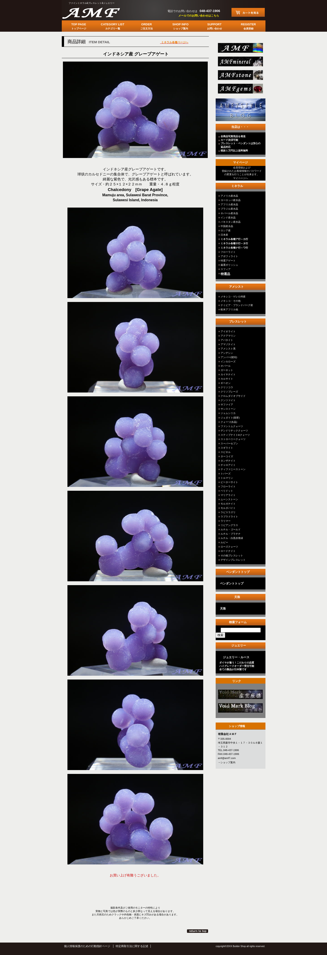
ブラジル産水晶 (229, 208)
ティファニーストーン (233, 469)
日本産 (224, 234)
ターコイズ (227, 456)
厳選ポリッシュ (229, 264)
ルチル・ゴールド (231, 529)
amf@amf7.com (227, 758)
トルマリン (227, 477)
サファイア (227, 404)
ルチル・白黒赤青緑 (232, 538)
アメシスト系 (228, 348)
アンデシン (227, 353)
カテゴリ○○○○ (240, 695)
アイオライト (228, 331)
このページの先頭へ (198, 931)
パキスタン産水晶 (231, 221)
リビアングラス (229, 525)
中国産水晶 (227, 226)
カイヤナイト (228, 374)
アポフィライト (229, 256)
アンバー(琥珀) (229, 357)
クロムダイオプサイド (233, 396)
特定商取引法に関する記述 (132, 946)
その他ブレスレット (232, 555)
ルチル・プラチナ (231, 533)
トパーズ (226, 473)
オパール (226, 365)
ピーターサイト (229, 482)
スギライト (227, 447)
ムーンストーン (229, 499)
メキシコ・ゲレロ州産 (233, 296)
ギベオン (226, 383)
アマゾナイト (228, 344)
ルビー (224, 542)
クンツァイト (228, 400)
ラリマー (226, 520)
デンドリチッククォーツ (234, 430)
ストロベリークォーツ (233, 439)
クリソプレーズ (229, 391)
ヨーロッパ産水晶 (231, 200)
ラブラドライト (229, 516)
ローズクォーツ (229, 546)
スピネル (226, 452)
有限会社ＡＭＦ (96, 12)
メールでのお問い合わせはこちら (198, 15)
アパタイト (227, 340)
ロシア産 (226, 230)
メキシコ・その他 (231, 300)
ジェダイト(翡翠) (230, 417)
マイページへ (240, 178)
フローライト (228, 252)
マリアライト (228, 495)
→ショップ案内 (226, 762)
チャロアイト (228, 465)
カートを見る (248, 12)
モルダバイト (228, 508)
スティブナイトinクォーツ (235, 434)
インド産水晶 (228, 217)
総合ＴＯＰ (240, 49)
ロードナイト (228, 551)
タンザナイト (228, 460)
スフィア (226, 269)
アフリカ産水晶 (229, 204)
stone (240, 76)
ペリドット (227, 490)
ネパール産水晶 (229, 213)
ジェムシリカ (228, 413)
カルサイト (227, 378)
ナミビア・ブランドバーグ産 (237, 305)
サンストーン (228, 408)
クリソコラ (227, 387)
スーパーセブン (229, 443)
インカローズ (228, 361)
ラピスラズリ (228, 512)
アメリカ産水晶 (229, 195)
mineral (240, 63)
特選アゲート (228, 260)
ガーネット (227, 370)
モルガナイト (228, 503)
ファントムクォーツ (232, 426)
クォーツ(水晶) (229, 422)
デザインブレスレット (233, 559)
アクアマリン (228, 335)
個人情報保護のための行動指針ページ (87, 946)
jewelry (240, 90)
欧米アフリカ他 (229, 309)
